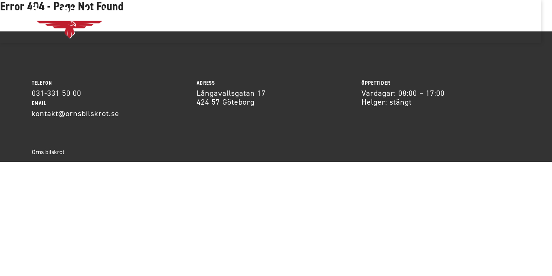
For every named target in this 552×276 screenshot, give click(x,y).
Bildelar (193, 21)
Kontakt (287, 21)
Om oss (239, 21)
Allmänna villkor (347, 21)
